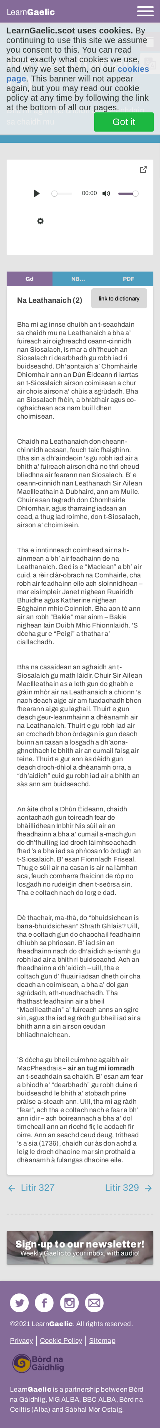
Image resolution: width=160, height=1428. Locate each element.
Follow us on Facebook (44, 1302)
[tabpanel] (80, 730)
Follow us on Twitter (19, 1302)
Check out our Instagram (69, 1302)
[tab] (29, 279)
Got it (123, 122)
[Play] (37, 193)
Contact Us (94, 1302)
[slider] (62, 194)
